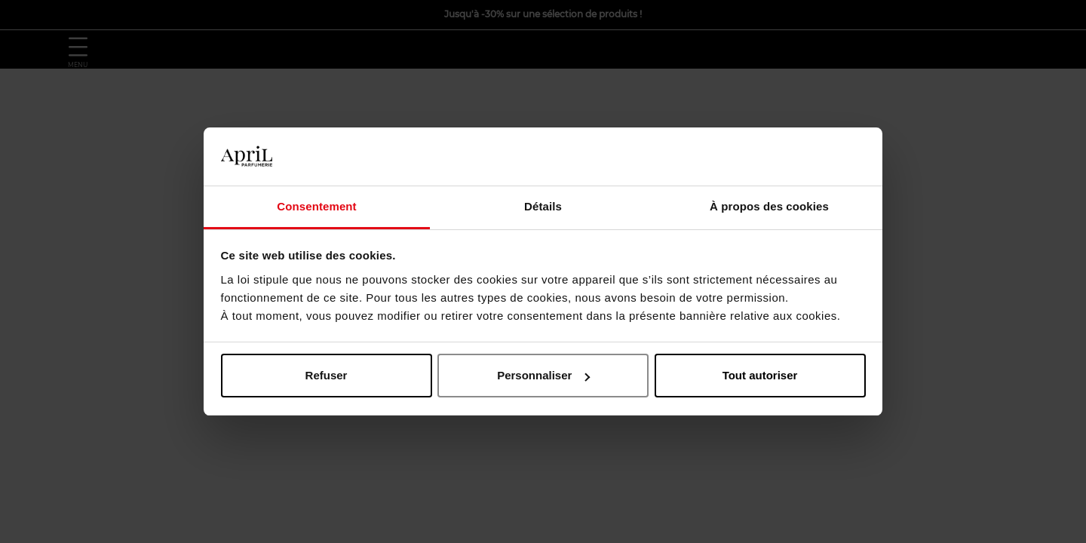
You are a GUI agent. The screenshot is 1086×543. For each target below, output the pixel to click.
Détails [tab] (543, 206)
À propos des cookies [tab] (769, 206)
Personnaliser (543, 375)
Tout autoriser (760, 375)
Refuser (326, 375)
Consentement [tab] (316, 206)
